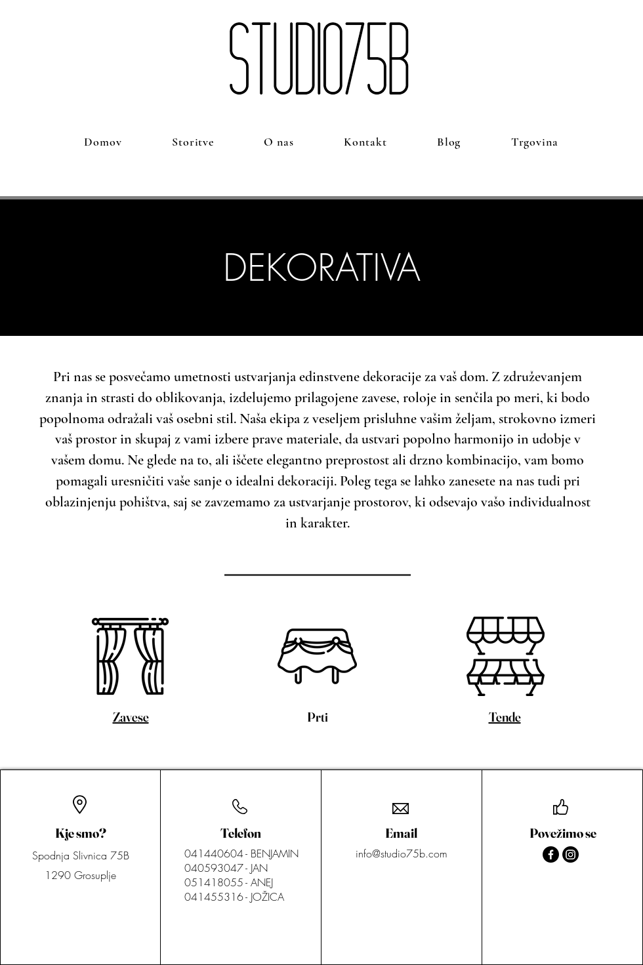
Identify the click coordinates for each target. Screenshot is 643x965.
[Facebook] (551, 854)
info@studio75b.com (401, 853)
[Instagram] (570, 854)
